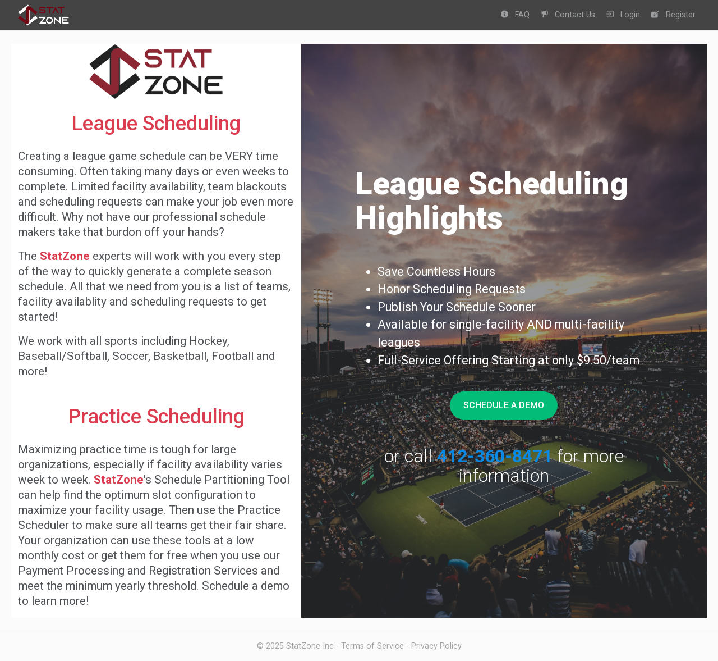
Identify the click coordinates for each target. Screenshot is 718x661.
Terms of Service (372, 645)
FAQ (515, 14)
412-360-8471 (495, 456)
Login (623, 14)
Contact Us (568, 14)
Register (673, 14)
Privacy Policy (436, 645)
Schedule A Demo (503, 405)
